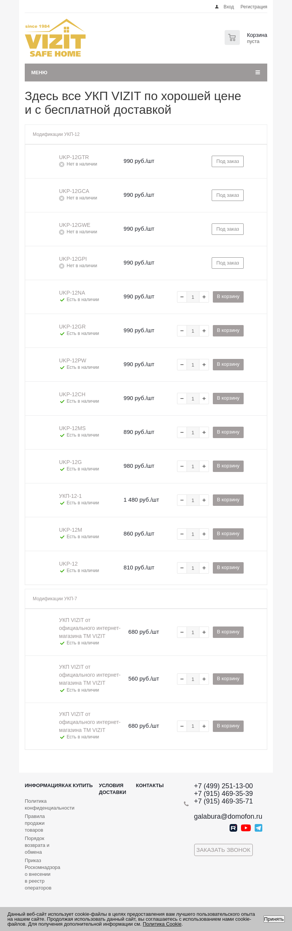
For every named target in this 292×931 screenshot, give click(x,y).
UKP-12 (68, 564)
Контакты (150, 785)
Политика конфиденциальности (50, 804)
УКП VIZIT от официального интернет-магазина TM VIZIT (90, 628)
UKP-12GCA (74, 191)
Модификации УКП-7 (55, 598)
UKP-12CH (72, 394)
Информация (43, 785)
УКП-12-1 (70, 496)
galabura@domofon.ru (228, 816)
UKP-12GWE (74, 225)
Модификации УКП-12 (56, 134)
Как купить (77, 785)
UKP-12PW (72, 360)
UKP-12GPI (73, 259)
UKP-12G (70, 462)
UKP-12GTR (74, 157)
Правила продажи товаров (35, 823)
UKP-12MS (72, 428)
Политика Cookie (162, 924)
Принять (274, 919)
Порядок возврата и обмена (37, 845)
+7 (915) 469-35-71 (223, 801)
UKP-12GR (72, 327)
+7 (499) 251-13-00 (223, 786)
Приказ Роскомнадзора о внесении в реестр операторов (42, 874)
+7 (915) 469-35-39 (223, 793)
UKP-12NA (72, 293)
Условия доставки (112, 789)
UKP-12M (70, 530)
